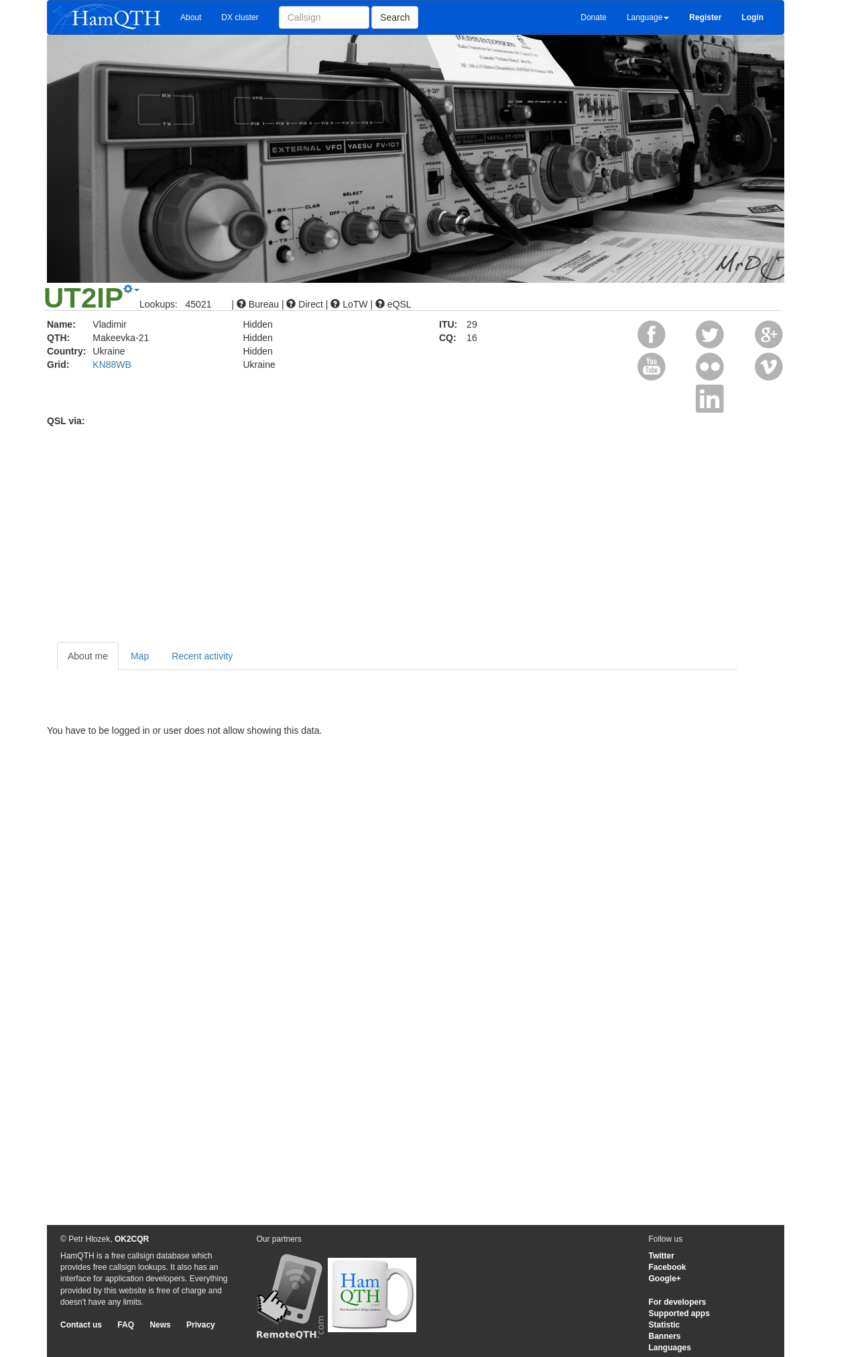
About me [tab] (88, 656)
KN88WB (112, 364)
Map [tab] (140, 656)
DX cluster (239, 17)
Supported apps (679, 1313)
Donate (593, 17)
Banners (665, 1336)
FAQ (125, 1325)
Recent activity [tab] (202, 656)
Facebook (667, 1267)
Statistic (664, 1325)
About (190, 17)
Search (395, 17)
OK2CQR (132, 1239)
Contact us (81, 1325)
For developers (678, 1302)
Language (648, 17)
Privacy (200, 1325)
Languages (670, 1347)
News (159, 1325)
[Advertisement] (429, 528)
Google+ (665, 1278)
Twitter (661, 1256)
